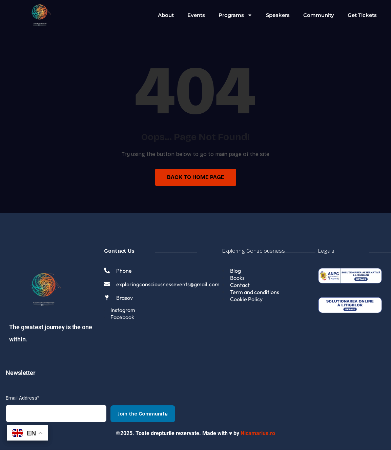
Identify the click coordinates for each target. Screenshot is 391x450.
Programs (235, 15)
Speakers (278, 15)
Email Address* (22, 398)
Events (196, 15)
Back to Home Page (195, 177)
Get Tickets (362, 15)
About (166, 15)
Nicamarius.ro (258, 433)
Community (318, 15)
